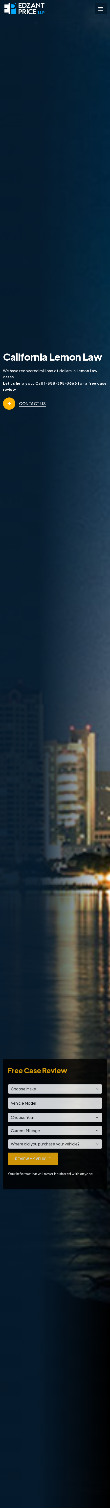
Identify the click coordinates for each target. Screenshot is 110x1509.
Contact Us (32, 403)
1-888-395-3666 (60, 383)
